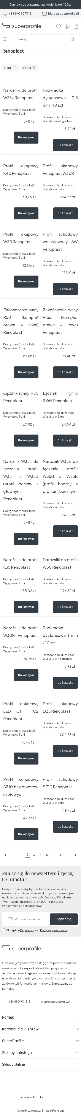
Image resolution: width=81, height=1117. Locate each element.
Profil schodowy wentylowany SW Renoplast (60, 242)
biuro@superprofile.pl (60, 13)
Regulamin (26, 930)
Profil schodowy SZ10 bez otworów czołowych (20, 787)
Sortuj (27, 67)
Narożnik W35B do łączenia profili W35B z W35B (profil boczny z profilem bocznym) (60, 476)
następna (76, 855)
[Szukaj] (72, 39)
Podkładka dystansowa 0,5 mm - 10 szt (60, 98)
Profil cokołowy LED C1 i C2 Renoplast (20, 711)
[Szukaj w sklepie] (46, 39)
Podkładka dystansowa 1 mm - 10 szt (60, 635)
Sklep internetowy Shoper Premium (40, 1110)
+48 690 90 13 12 (16, 13)
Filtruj (7, 67)
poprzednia (4, 855)
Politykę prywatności (53, 930)
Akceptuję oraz (36, 930)
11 (60, 854)
